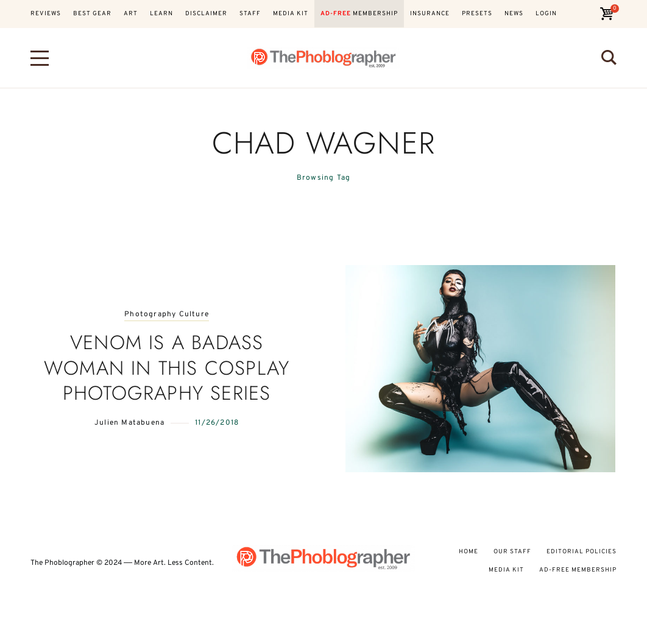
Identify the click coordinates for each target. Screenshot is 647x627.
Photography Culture (166, 314)
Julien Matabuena (129, 423)
